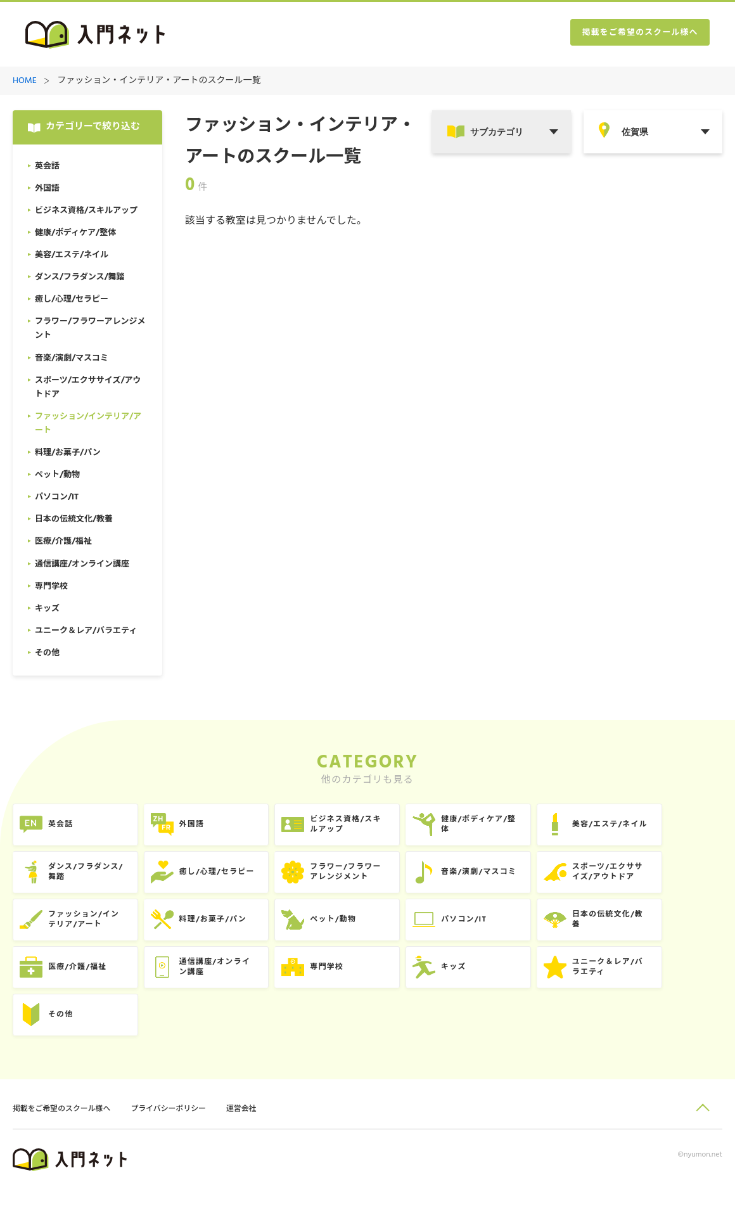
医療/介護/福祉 (83, 983)
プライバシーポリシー (181, 1132)
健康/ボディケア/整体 (522, 827)
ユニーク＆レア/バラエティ (663, 983)
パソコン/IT (506, 931)
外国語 (208, 827)
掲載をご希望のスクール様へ (633, 35)
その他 (65, 1035)
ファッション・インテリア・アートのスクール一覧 (158, 81)
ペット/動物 (363, 931)
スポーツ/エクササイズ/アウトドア (663, 879)
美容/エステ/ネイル (665, 827)
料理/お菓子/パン (231, 931)
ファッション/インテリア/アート (90, 931)
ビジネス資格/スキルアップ (377, 827)
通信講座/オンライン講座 (233, 983)
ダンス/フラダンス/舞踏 (93, 879)
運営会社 (259, 1132)
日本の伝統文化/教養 (663, 931)
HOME (25, 81)
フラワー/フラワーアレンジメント (377, 879)
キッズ (495, 983)
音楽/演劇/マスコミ (522, 879)
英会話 (65, 827)
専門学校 (356, 983)
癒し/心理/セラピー (236, 879)
